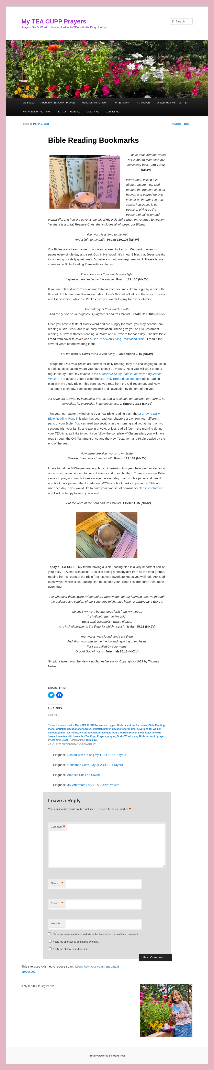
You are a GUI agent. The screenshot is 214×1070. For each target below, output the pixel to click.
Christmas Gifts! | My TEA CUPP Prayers (95, 765)
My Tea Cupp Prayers (93, 736)
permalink (91, 740)
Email (57, 903)
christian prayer (101, 729)
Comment (58, 827)
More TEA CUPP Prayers (89, 725)
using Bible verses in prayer (148, 736)
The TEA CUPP (121, 102)
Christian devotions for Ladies (73, 729)
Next (188, 123)
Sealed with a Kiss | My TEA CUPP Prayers (96, 755)
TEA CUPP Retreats (68, 111)
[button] (84, 182)
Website (55, 923)
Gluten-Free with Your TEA (172, 102)
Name (57, 883)
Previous (174, 123)
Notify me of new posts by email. (70, 949)
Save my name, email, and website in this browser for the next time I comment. (96, 934)
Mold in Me (92, 111)
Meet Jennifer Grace (94, 102)
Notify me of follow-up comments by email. (76, 941)
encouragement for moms (63, 732)
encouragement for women (95, 732)
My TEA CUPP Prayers (53, 21)
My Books (28, 102)
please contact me (150, 488)
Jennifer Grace (59, 740)
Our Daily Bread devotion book (120, 378)
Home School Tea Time (36, 111)
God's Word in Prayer (124, 732)
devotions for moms (124, 729)
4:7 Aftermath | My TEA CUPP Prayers (93, 785)
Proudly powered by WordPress (107, 1055)
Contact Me (112, 111)
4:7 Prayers (143, 102)
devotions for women (149, 729)
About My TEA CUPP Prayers (58, 102)
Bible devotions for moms (132, 725)
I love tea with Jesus (68, 736)
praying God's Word (119, 736)
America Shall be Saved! (84, 775)
